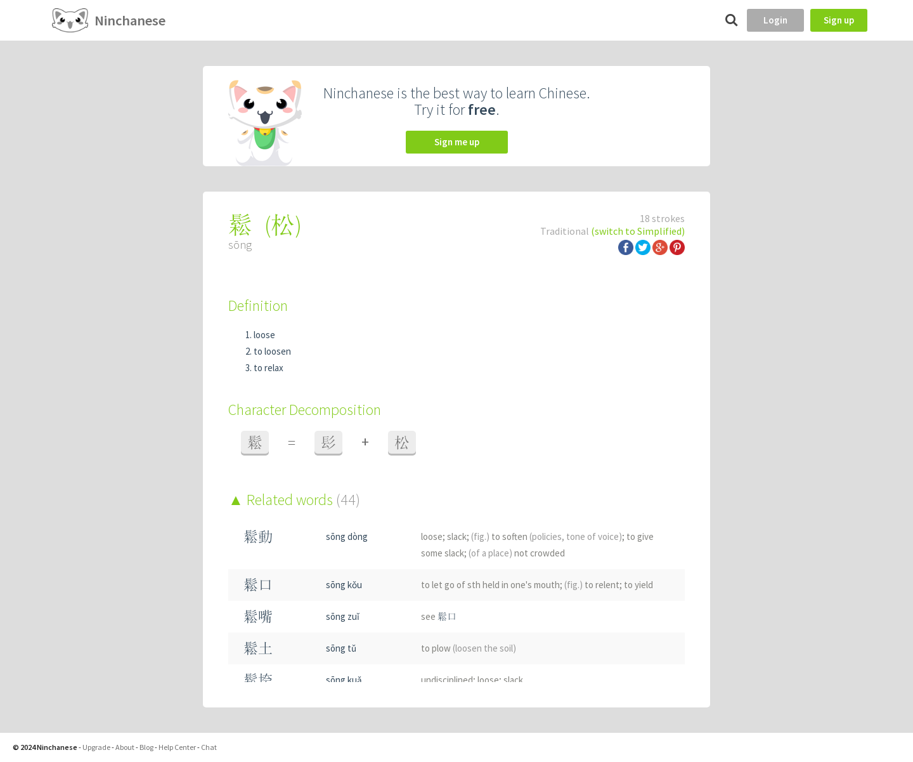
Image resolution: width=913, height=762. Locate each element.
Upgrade (96, 747)
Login (775, 20)
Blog (146, 747)
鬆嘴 (258, 616)
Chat (209, 747)
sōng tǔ (341, 648)
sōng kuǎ (344, 680)
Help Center (177, 747)
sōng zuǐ (342, 616)
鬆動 (258, 536)
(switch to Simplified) (638, 231)
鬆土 (258, 648)
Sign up (839, 20)
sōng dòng (347, 536)
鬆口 (258, 584)
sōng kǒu (344, 585)
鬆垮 (258, 680)
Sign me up (456, 142)
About (124, 747)
